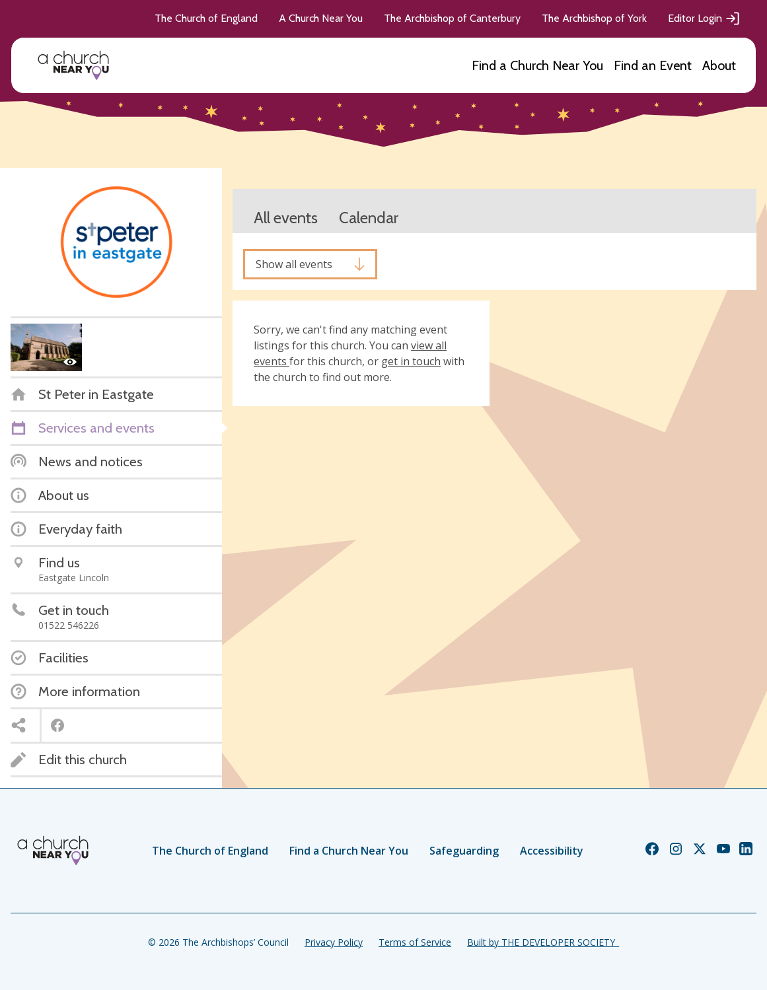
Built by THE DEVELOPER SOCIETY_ (543, 942)
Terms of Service (415, 942)
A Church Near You (321, 18)
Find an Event (653, 65)
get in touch (411, 361)
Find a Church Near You (537, 65)
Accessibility (551, 850)
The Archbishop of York (594, 18)
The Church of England (206, 18)
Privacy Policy (334, 942)
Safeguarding (464, 850)
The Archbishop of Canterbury (452, 18)
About (719, 65)
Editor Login (704, 18)
